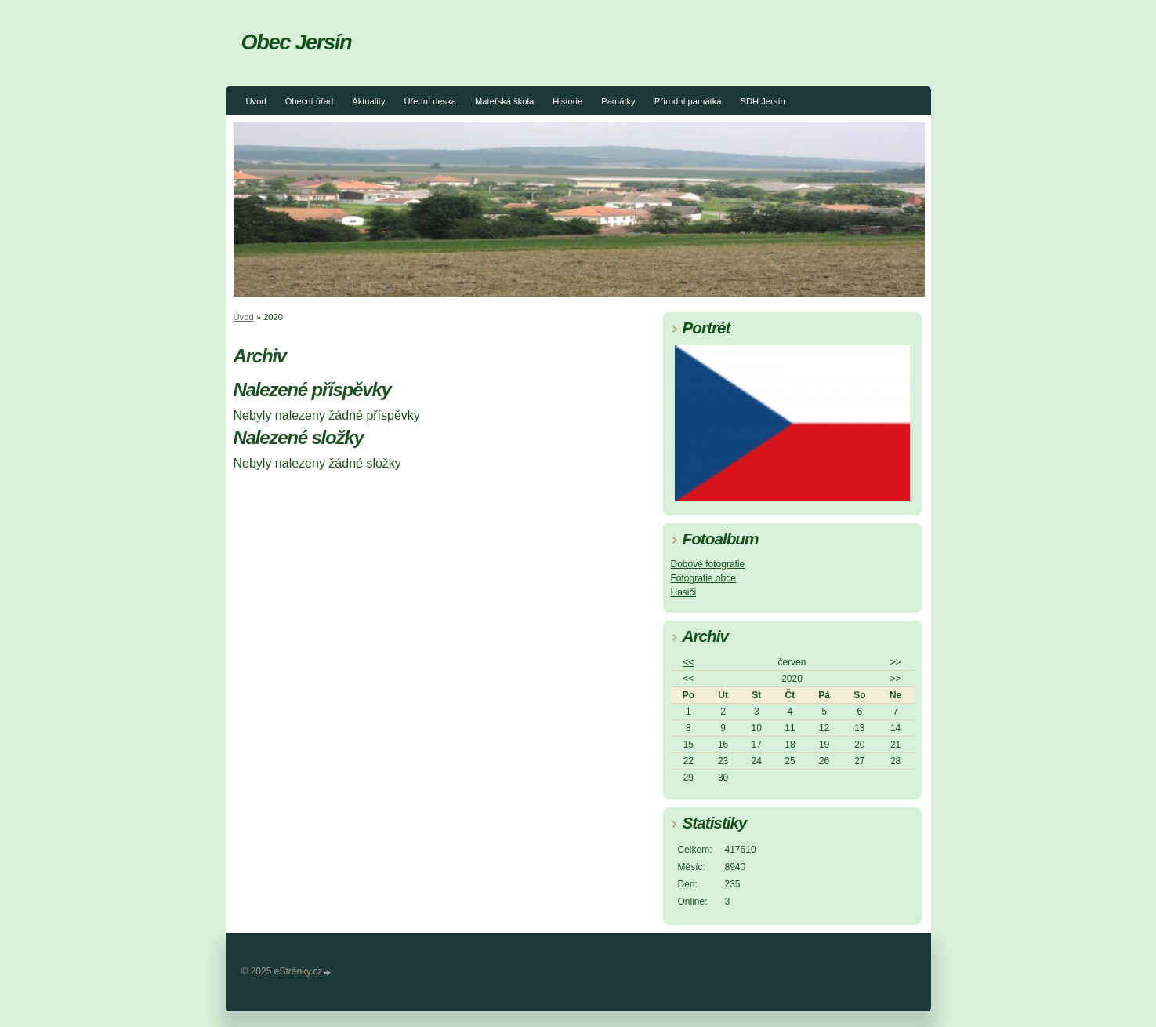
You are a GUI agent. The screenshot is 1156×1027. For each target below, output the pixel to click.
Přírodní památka (688, 101)
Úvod (256, 101)
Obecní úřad (309, 101)
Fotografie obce (703, 578)
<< (688, 662)
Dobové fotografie (708, 564)
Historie (567, 101)
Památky (618, 101)
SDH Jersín (763, 101)
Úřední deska (430, 101)
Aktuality (368, 101)
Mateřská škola (504, 101)
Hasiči (684, 592)
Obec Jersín (296, 42)
